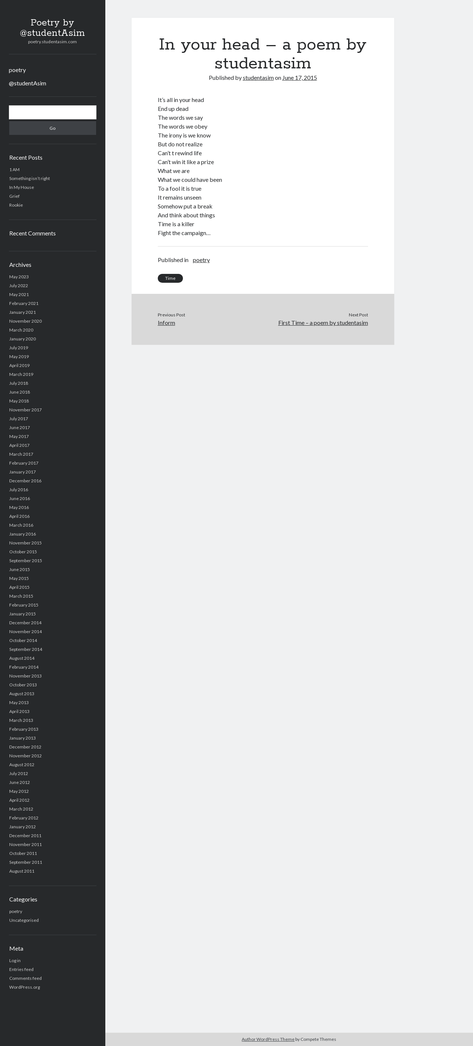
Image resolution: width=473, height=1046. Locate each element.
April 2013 (19, 711)
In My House (21, 187)
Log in (15, 960)
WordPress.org (24, 987)
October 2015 (23, 551)
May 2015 (19, 578)
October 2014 (23, 640)
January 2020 (22, 339)
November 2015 (25, 543)
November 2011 (25, 844)
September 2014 (25, 649)
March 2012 (21, 809)
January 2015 (22, 614)
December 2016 (25, 480)
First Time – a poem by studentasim (323, 322)
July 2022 (18, 285)
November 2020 (25, 321)
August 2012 (21, 764)
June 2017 (19, 427)
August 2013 (21, 693)
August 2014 (21, 658)
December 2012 (25, 747)
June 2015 (19, 569)
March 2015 (21, 596)
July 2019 (18, 347)
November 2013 (25, 676)
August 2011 (21, 871)
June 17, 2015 (299, 77)
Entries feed (21, 969)
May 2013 (19, 702)
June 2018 (19, 392)
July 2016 (18, 489)
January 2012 (22, 826)
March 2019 (21, 374)
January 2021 (22, 312)
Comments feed (25, 978)
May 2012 (19, 791)
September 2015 (25, 560)
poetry (17, 69)
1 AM (14, 169)
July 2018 (18, 383)
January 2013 (22, 738)
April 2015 (19, 587)
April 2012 (19, 800)
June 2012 (19, 782)
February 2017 (23, 463)
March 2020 (21, 330)
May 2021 (19, 294)
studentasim (258, 77)
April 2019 (19, 365)
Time (170, 278)
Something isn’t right (29, 178)
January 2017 (22, 472)
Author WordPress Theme (268, 1039)
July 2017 (18, 418)
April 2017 (19, 445)
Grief (14, 196)
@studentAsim (27, 82)
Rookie (16, 205)
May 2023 (19, 276)
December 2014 (25, 622)
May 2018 (19, 401)
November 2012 (25, 755)
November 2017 (25, 409)
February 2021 (23, 303)
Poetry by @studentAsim (52, 28)
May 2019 (19, 356)
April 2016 (19, 516)
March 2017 (21, 454)
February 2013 (23, 729)
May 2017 (19, 436)
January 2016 (22, 534)
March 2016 (21, 525)
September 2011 (25, 862)
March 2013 (21, 720)
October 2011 (23, 853)
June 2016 (19, 498)
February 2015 (23, 605)
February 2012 (23, 818)
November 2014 (25, 631)
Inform (166, 322)
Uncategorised (24, 920)
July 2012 (18, 773)
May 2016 (19, 507)
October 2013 (23, 684)
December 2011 (25, 835)
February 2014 (23, 667)
